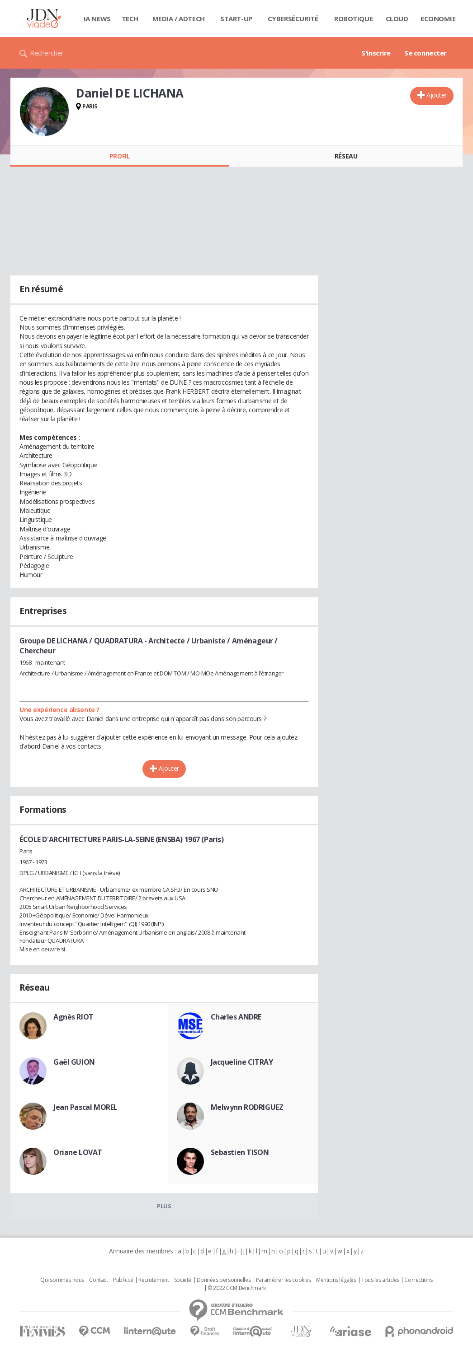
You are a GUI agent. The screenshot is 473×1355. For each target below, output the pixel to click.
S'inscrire (376, 52)
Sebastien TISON (240, 1152)
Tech (130, 18)
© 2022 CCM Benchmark (237, 1288)
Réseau (346, 156)
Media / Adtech (178, 18)
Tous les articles (380, 1280)
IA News (97, 18)
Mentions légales (336, 1280)
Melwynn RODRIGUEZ (247, 1107)
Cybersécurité (293, 18)
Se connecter (425, 52)
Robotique (353, 18)
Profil (119, 156)
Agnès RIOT (73, 1017)
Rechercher (47, 52)
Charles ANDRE (236, 1017)
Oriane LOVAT (77, 1152)
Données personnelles (224, 1280)
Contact (98, 1280)
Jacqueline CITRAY (242, 1062)
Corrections (418, 1280)
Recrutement (153, 1280)
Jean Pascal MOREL (85, 1107)
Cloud (397, 18)
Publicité (123, 1280)
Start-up (236, 18)
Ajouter (436, 95)
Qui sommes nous (62, 1280)
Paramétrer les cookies (283, 1280)
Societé (182, 1280)
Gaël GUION (74, 1062)
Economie (438, 18)
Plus (164, 1206)
